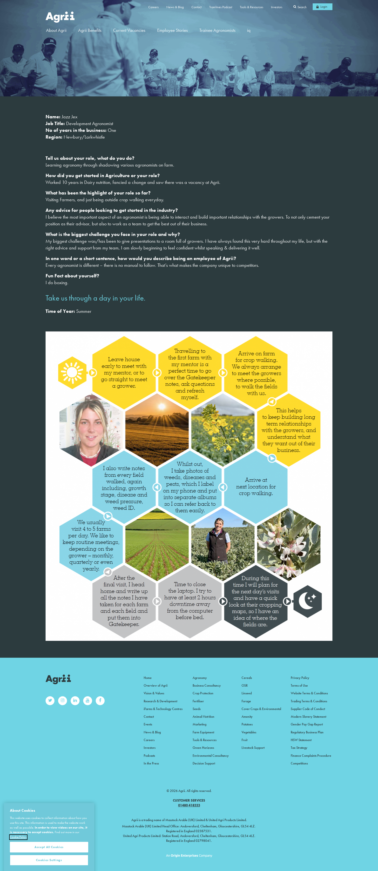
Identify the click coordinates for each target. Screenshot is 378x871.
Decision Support (204, 763)
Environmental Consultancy (211, 755)
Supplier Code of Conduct (308, 709)
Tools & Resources (251, 7)
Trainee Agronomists (217, 30)
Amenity (247, 716)
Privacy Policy (300, 678)
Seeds (197, 709)
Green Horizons (203, 747)
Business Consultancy (207, 685)
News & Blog (175, 7)
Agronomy (200, 678)
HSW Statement (301, 740)
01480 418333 (189, 805)
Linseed (247, 693)
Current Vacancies (129, 30)
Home (148, 678)
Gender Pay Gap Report (307, 724)
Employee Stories (172, 30)
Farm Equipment (203, 732)
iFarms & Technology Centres (163, 709)
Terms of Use (299, 685)
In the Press (151, 763)
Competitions (299, 763)
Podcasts (149, 755)
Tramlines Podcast (220, 7)
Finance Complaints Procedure (311, 755)
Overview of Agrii (156, 685)
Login (323, 6)
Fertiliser (198, 701)
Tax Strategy (299, 747)
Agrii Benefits (89, 30)
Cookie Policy (18, 854)
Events (148, 724)
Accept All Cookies (49, 864)
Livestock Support (253, 747)
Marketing (199, 724)
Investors (276, 7)
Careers (153, 7)
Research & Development (160, 701)
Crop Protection (203, 693)
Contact (196, 7)
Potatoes (247, 724)
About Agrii (56, 30)
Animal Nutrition (203, 716)
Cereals (247, 678)
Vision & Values (154, 693)
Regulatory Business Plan (307, 732)
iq (248, 30)
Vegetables (249, 732)
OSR (245, 685)
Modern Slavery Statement (308, 716)
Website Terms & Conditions (309, 693)
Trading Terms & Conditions (309, 701)
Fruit (244, 740)
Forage (246, 701)
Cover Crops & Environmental (261, 709)
